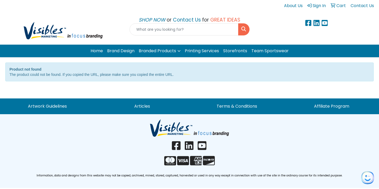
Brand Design (120, 51)
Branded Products (157, 51)
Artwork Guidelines (47, 106)
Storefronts (235, 51)
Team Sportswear (270, 51)
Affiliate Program (331, 106)
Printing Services (202, 51)
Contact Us (187, 19)
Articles (142, 106)
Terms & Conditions (237, 106)
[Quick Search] (183, 29)
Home (97, 51)
